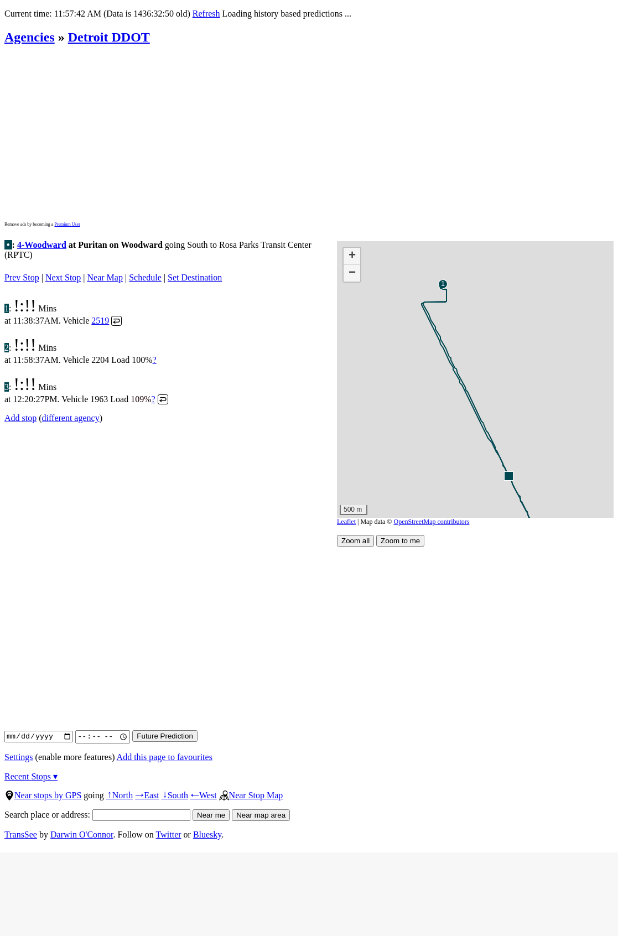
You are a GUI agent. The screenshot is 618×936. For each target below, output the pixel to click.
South (175, 795)
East (147, 795)
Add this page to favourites (164, 757)
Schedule (145, 277)
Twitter (168, 834)
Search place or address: (97, 814)
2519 (100, 320)
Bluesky (207, 834)
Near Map (105, 277)
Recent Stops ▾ (31, 776)
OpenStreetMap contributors (432, 522)
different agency (71, 418)
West (203, 795)
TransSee (20, 834)
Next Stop (63, 277)
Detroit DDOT (109, 37)
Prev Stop (21, 277)
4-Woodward (41, 244)
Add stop (20, 418)
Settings (18, 757)
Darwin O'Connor (81, 834)
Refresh (206, 13)
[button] (508, 475)
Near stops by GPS (42, 795)
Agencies (29, 37)
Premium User (67, 224)
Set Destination (195, 277)
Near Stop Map (251, 795)
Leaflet (346, 522)
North (119, 795)
